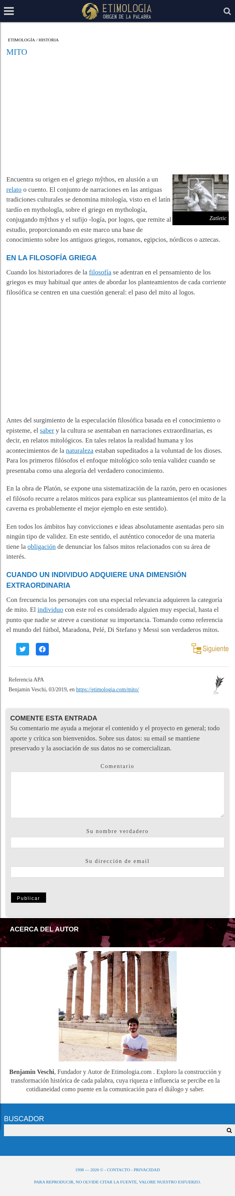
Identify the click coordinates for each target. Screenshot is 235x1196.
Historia (49, 40)
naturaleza (80, 450)
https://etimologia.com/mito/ (107, 689)
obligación (42, 546)
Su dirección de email (117, 861)
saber (47, 430)
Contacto (118, 1169)
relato (14, 189)
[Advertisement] (118, 115)
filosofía (100, 272)
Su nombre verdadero (117, 831)
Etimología (21, 40)
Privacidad (147, 1169)
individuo (50, 609)
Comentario (117, 766)
